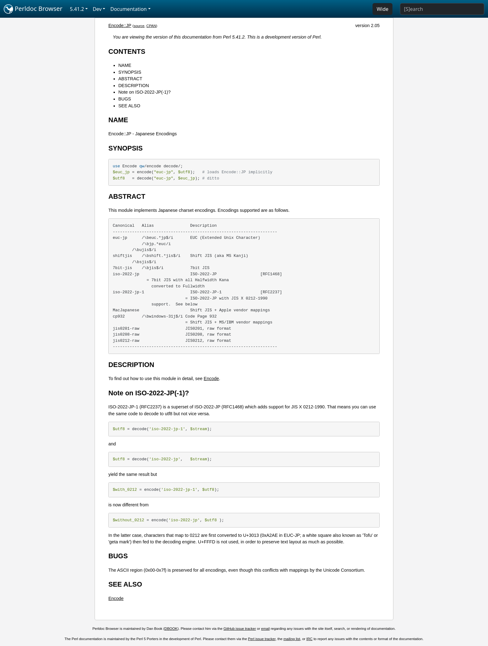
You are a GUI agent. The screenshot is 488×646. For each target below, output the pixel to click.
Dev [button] (97, 9)
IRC (309, 639)
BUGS (124, 98)
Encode (211, 378)
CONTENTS (126, 51)
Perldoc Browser (33, 9)
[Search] (442, 9)
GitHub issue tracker (239, 628)
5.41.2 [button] (77, 9)
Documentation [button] (128, 9)
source (139, 26)
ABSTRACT (130, 78)
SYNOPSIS (129, 72)
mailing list (292, 639)
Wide (382, 9)
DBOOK (171, 628)
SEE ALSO (129, 105)
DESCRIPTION (133, 85)
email (265, 628)
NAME (124, 65)
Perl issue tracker (261, 639)
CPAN (151, 26)
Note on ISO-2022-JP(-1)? (144, 92)
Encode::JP (119, 25)
